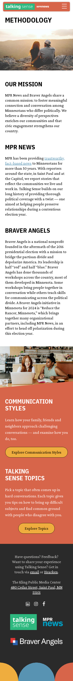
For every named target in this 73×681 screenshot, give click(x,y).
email (34, 572)
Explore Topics (36, 528)
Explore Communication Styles (36, 452)
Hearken (51, 572)
